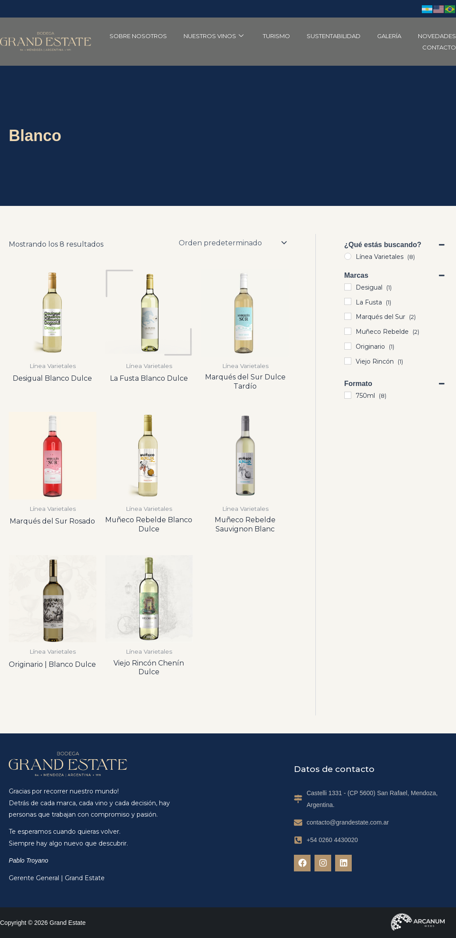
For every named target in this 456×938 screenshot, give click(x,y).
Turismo (276, 35)
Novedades (437, 35)
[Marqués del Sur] (347, 316)
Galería (389, 35)
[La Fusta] (347, 301)
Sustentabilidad (334, 35)
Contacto (439, 47)
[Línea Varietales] (347, 256)
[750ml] (347, 395)
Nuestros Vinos (214, 36)
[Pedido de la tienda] (232, 242)
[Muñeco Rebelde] (347, 331)
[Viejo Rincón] (347, 361)
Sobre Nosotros (138, 35)
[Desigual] (347, 286)
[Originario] (347, 346)
